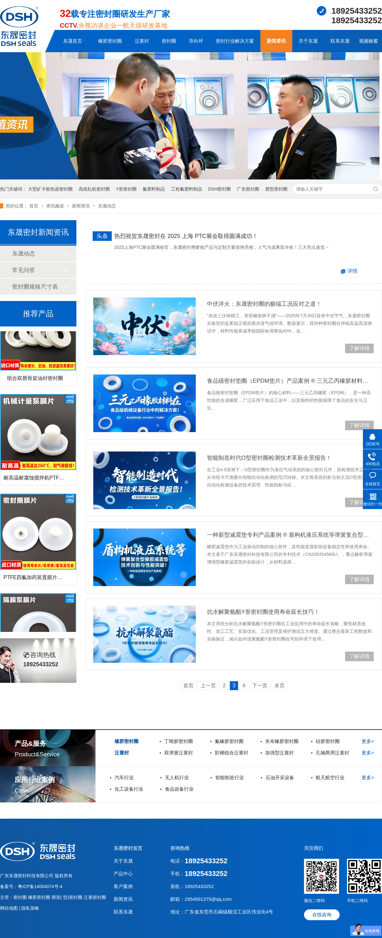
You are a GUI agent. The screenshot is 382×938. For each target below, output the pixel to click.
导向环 (196, 41)
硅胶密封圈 (328, 741)
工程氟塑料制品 (186, 189)
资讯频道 (55, 205)
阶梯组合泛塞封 (231, 752)
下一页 (259, 685)
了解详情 (359, 348)
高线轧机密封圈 (94, 189)
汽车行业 (124, 777)
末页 (279, 685)
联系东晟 (340, 41)
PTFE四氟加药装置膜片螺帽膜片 (41, 579)
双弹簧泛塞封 (178, 752)
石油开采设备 (279, 777)
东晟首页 (72, 41)
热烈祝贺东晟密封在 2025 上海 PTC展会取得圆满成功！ (186, 236)
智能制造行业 (229, 777)
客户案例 (123, 886)
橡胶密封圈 (110, 41)
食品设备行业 (179, 789)
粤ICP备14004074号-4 (40, 886)
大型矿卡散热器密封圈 (50, 189)
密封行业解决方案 (235, 41)
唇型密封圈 (276, 189)
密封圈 (169, 41)
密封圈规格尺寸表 (35, 287)
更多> (368, 741)
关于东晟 (308, 41)
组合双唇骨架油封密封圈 (35, 379)
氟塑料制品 (154, 189)
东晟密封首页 (128, 848)
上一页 (208, 685)
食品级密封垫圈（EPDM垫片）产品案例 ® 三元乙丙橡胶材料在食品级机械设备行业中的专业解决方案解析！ (290, 381)
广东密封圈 (248, 189)
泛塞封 (142, 41)
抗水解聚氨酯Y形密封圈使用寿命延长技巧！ (263, 612)
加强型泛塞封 (279, 752)
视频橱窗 (368, 41)
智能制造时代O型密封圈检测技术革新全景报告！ (269, 458)
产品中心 (123, 873)
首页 (34, 205)
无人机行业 (177, 777)
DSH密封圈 (219, 189)
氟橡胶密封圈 (229, 741)
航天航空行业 (330, 777)
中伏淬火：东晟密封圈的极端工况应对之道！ (264, 304)
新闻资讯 (276, 41)
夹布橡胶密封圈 (282, 741)
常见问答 (23, 270)
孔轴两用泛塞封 (332, 752)
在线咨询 (321, 914)
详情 (352, 271)
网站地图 (9, 908)
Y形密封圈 (126, 189)
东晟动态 (107, 205)
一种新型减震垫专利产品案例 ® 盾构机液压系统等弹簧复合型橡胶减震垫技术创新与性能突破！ (290, 535)
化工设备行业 (129, 789)
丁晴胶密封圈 (178, 741)
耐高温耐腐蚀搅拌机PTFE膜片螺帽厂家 (48, 479)
